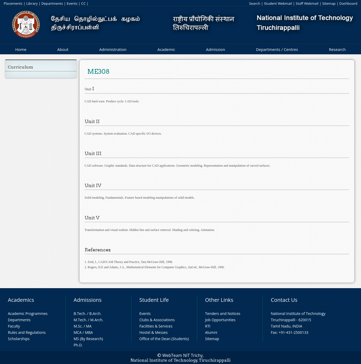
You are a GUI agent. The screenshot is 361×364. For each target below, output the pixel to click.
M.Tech (80, 319)
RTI (207, 326)
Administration (113, 49)
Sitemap (328, 3)
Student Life (154, 299)
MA (88, 326)
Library (32, 3)
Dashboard (348, 3)
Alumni (211, 332)
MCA (78, 332)
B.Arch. (95, 313)
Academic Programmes (28, 313)
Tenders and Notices (222, 313)
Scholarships (18, 338)
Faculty (14, 326)
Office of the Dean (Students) (164, 338)
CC (83, 3)
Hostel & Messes (153, 332)
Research (337, 49)
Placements (13, 3)
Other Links (219, 299)
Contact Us (284, 299)
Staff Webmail (307, 3)
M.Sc (78, 326)
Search (254, 3)
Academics (21, 299)
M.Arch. (96, 319)
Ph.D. (78, 344)
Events (72, 3)
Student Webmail (278, 3)
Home (20, 49)
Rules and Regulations (27, 332)
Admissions (87, 299)
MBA (89, 332)
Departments (52, 3)
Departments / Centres (277, 49)
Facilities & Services (155, 326)
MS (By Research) (88, 338)
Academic (166, 49)
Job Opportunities (220, 319)
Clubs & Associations (157, 319)
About (62, 49)
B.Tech (79, 313)
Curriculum (20, 67)
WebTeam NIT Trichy (182, 355)
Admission (215, 49)
